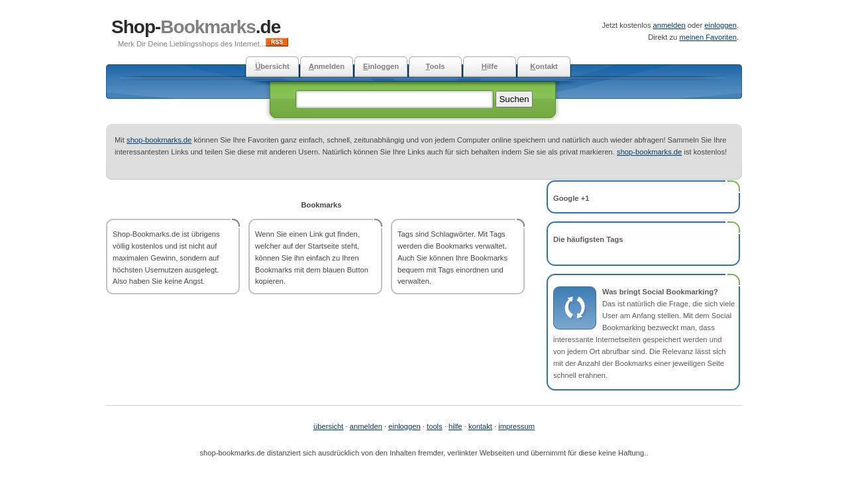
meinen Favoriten (707, 37)
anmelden (669, 25)
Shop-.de (195, 27)
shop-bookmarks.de (159, 140)
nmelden (326, 66)
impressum (516, 426)
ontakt (544, 66)
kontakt (480, 426)
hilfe (455, 426)
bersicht (272, 66)
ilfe (490, 66)
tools (435, 426)
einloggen (720, 25)
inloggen (381, 66)
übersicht (328, 426)
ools (435, 66)
